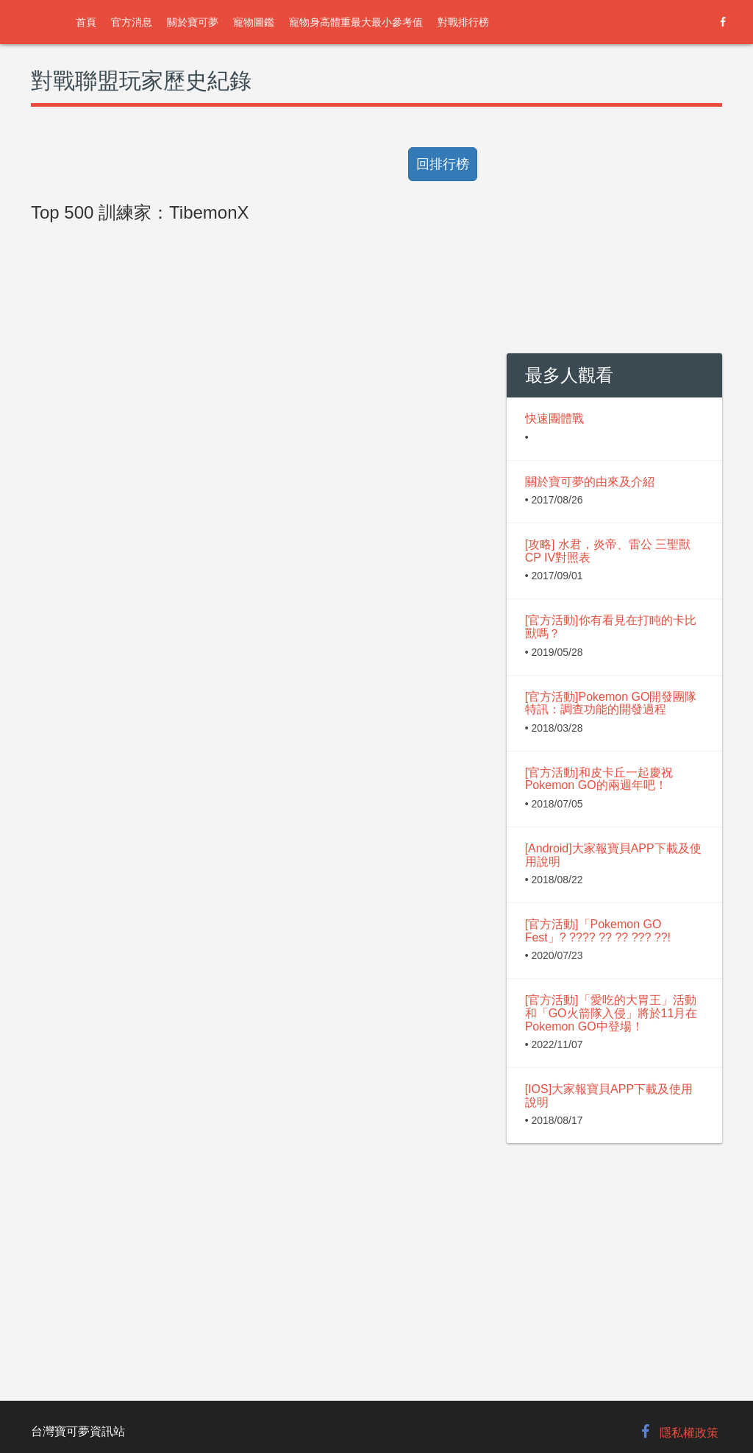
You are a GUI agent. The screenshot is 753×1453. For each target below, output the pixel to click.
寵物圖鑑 (253, 22)
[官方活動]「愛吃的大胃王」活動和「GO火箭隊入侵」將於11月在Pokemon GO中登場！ (611, 1013)
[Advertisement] (258, 561)
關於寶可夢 (192, 22)
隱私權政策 (689, 1433)
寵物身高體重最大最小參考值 (356, 22)
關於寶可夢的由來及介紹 (589, 482)
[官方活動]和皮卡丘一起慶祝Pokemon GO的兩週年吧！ (599, 779)
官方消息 (131, 22)
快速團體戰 (554, 418)
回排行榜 (442, 164)
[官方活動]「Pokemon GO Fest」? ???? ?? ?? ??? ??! (598, 931)
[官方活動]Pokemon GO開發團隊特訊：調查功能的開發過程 (611, 703)
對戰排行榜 (463, 22)
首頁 (86, 22)
